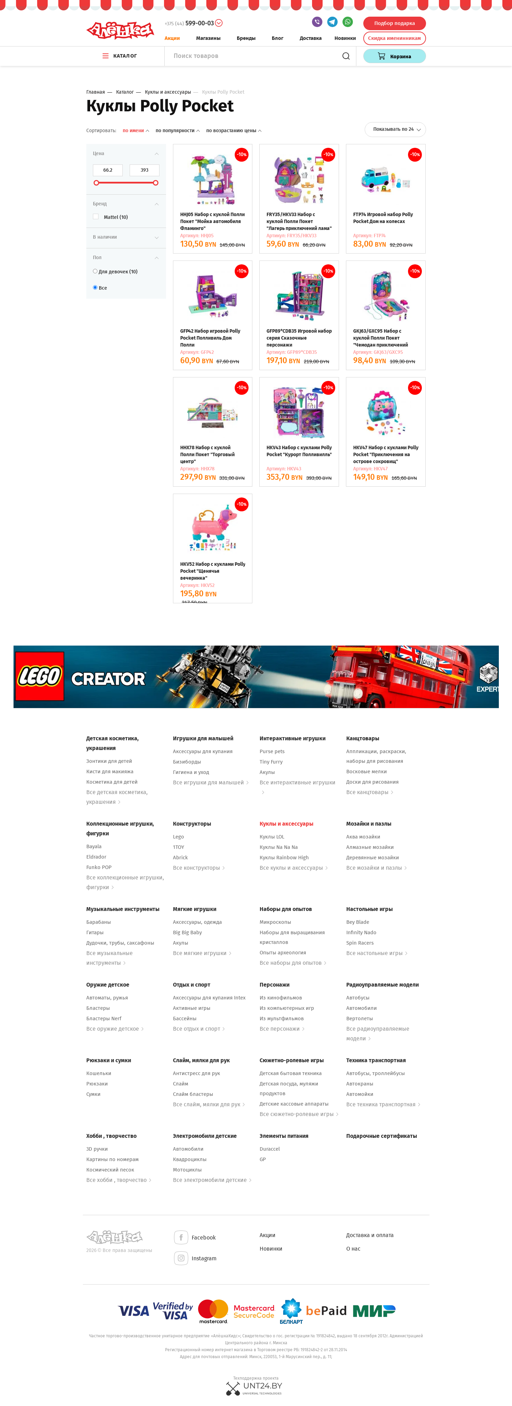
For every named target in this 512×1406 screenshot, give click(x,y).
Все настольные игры (376, 953)
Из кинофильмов (281, 998)
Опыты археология (283, 952)
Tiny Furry (271, 762)
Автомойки (359, 1094)
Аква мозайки (363, 837)
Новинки (345, 38)
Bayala (94, 846)
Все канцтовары (369, 792)
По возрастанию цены (233, 131)
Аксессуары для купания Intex (209, 998)
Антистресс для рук (196, 1073)
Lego (178, 837)
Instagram (195, 1258)
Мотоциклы (187, 1170)
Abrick (180, 857)
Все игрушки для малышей (211, 782)
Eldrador (96, 857)
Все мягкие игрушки (202, 953)
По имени (136, 131)
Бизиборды (187, 762)
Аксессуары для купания (203, 751)
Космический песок (110, 1170)
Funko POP (99, 867)
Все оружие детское (115, 1028)
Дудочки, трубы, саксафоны (120, 943)
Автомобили (361, 1008)
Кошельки (98, 1073)
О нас (353, 1248)
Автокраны (359, 1084)
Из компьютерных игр (287, 1008)
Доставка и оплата (370, 1235)
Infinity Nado (361, 932)
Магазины (208, 38)
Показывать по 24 (397, 129)
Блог (278, 38)
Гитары (95, 932)
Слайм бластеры (193, 1094)
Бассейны (185, 1018)
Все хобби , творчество (118, 1180)
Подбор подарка (394, 23)
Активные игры (191, 1008)
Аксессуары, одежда (197, 922)
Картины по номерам (112, 1159)
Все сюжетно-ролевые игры (299, 1114)
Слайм (180, 1084)
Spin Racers (360, 943)
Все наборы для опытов (293, 963)
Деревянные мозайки (372, 857)
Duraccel (270, 1149)
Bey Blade (357, 922)
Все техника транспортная (383, 1104)
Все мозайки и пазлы (376, 867)
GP (263, 1159)
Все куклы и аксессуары (294, 867)
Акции (172, 38)
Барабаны (98, 922)
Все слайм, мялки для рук (209, 1104)
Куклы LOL (272, 837)
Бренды (246, 38)
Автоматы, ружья (107, 998)
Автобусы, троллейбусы (375, 1073)
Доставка (311, 38)
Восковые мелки (366, 771)
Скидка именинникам (394, 38)
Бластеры (98, 1008)
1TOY (178, 847)
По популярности (178, 131)
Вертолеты (359, 1018)
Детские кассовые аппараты (294, 1104)
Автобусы (358, 998)
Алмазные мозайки (370, 847)
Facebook (194, 1237)
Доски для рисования (372, 782)
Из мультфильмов (282, 1018)
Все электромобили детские (212, 1180)
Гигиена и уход (191, 772)
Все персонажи (282, 1028)
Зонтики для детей (109, 761)
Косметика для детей (112, 782)
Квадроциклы (190, 1159)
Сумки (93, 1094)
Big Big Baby (187, 932)
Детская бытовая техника (291, 1073)
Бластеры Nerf (103, 1018)
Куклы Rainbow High (284, 857)
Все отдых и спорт (199, 1028)
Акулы (267, 772)
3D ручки (97, 1149)
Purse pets (272, 751)
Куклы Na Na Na (279, 847)
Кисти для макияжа (109, 771)
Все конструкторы (199, 867)
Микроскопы (275, 922)
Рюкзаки (97, 1084)
